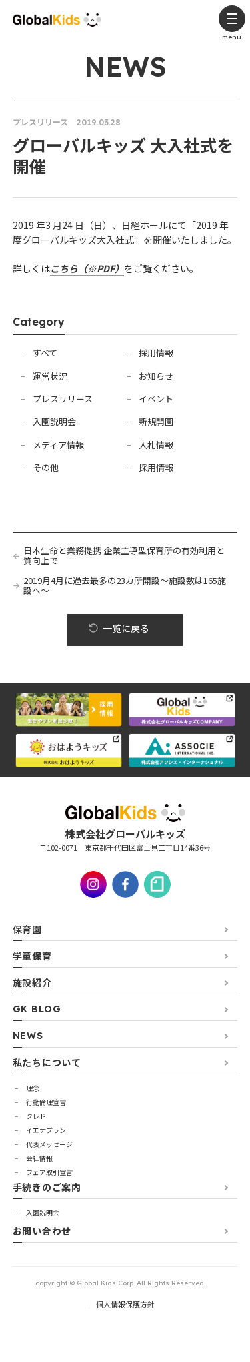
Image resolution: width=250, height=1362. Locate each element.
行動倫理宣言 (46, 1102)
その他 (46, 467)
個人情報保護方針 (125, 1304)
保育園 (27, 929)
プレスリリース (63, 398)
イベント (156, 398)
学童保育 (32, 955)
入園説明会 (54, 421)
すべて (45, 352)
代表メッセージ (49, 1144)
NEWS (28, 1035)
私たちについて (47, 1062)
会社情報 (39, 1158)
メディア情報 (58, 444)
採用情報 (156, 352)
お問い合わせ (42, 1230)
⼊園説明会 (42, 1212)
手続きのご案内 (47, 1187)
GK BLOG (37, 1009)
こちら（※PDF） (87, 268)
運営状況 (50, 376)
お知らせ (156, 376)
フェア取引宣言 (49, 1172)
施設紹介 (32, 982)
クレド (36, 1116)
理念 (32, 1088)
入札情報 (156, 444)
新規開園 (156, 421)
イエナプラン (46, 1130)
